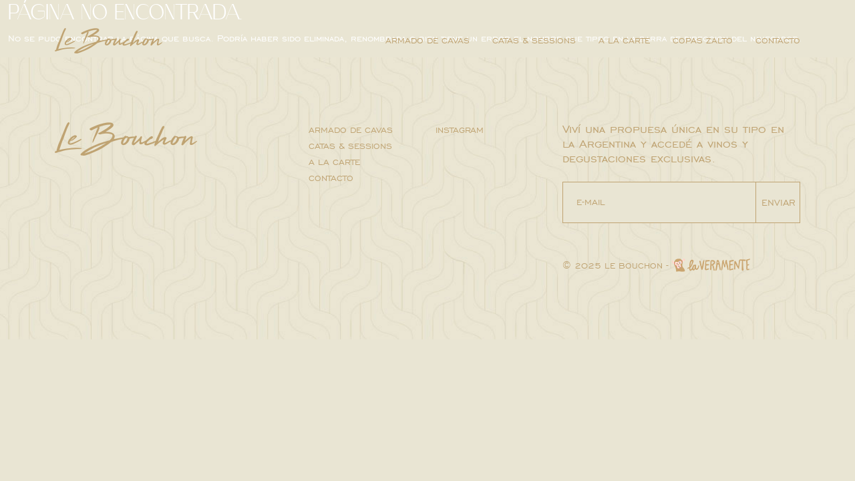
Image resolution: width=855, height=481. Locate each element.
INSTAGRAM (460, 130)
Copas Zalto (703, 40)
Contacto (777, 40)
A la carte (624, 40)
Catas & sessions (534, 40)
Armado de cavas (427, 40)
